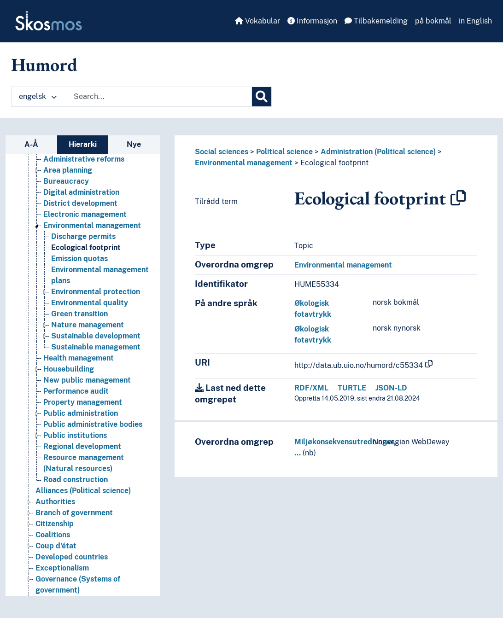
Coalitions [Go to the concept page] (52, 534)
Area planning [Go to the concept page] (67, 170)
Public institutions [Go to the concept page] (75, 435)
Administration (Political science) (378, 151)
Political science (284, 151)
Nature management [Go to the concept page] (87, 324)
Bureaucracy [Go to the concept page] (66, 181)
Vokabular (257, 21)
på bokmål (433, 21)
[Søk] (261, 97)
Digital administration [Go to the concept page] (81, 192)
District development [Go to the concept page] (80, 203)
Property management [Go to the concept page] (82, 402)
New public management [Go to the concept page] (87, 380)
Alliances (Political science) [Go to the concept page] (83, 490)
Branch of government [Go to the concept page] (74, 512)
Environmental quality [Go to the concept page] (89, 302)
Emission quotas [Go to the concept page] (79, 258)
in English (475, 21)
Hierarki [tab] (83, 144)
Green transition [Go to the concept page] (79, 313)
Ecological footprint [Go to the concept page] (86, 247)
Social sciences (221, 151)
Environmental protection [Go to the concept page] (95, 291)
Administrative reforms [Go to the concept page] (83, 159)
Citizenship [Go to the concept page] (54, 523)
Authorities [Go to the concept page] (55, 501)
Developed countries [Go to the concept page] (71, 557)
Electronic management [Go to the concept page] (85, 214)
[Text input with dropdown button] (160, 97)
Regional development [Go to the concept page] (82, 446)
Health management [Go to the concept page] (78, 358)
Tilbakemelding (376, 21)
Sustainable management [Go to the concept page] (95, 347)
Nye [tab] (134, 144)
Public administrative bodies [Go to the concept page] (92, 424)
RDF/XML (311, 388)
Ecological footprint (334, 162)
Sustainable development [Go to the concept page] (95, 336)
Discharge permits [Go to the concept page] (83, 236)
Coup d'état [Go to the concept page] (55, 545)
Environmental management (243, 162)
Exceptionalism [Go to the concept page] (62, 568)
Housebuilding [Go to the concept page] (68, 369)
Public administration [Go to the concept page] (80, 413)
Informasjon (312, 21)
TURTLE (352, 388)
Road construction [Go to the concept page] (75, 479)
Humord (44, 64)
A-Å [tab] (31, 144)
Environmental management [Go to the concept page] (92, 225)
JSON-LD (391, 388)
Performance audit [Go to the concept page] (76, 391)
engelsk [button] (38, 96)
